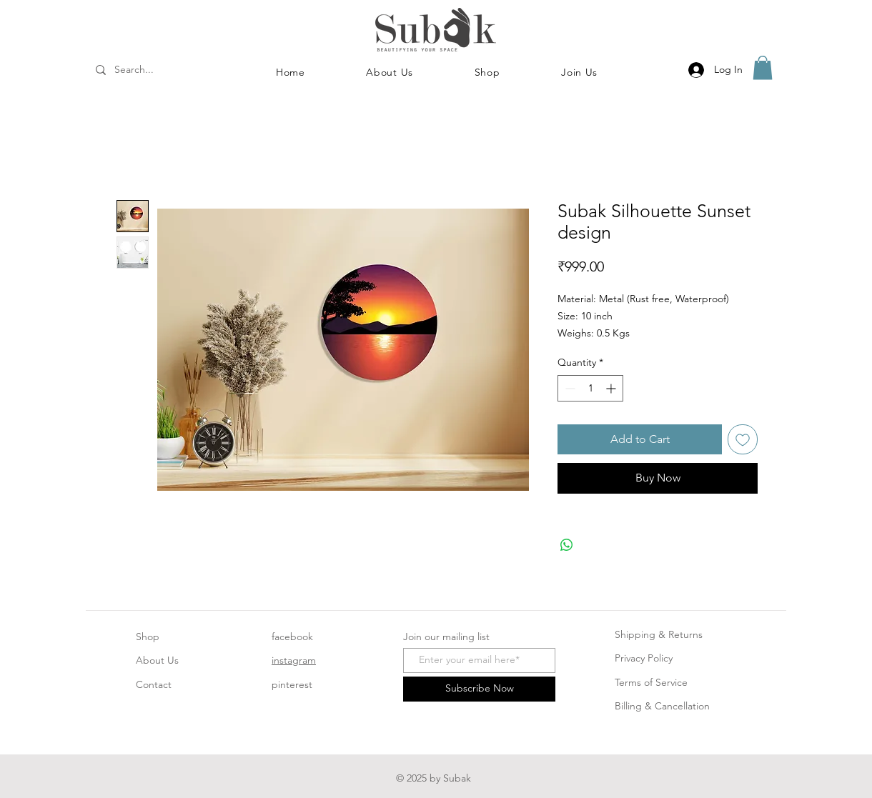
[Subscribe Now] (479, 689)
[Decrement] (569, 388)
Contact (154, 684)
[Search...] (153, 70)
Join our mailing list (446, 637)
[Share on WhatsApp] (566, 545)
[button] (487, 72)
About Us (157, 660)
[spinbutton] (590, 388)
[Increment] (612, 388)
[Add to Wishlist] (743, 439)
